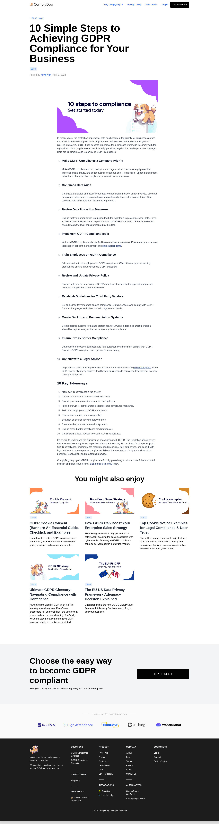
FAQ (101, 769)
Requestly (75, 780)
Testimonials (104, 765)
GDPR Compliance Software (79, 754)
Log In (165, 4)
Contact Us (131, 774)
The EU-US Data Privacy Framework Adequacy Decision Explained (105, 594)
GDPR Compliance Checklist (79, 761)
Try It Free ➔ (180, 4)
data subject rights (111, 246)
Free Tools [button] (151, 4)
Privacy (129, 765)
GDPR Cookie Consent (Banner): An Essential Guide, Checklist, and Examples (54, 527)
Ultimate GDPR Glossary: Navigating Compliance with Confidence (53, 594)
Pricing (130, 4)
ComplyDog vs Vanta (135, 798)
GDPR (33, 69)
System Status (160, 761)
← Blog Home (37, 18)
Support (157, 757)
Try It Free (103, 753)
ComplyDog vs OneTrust (132, 792)
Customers (103, 761)
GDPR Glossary (106, 774)
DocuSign (105, 791)
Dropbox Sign (106, 795)
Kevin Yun (46, 75)
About (129, 753)
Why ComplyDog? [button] (112, 4)
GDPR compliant (142, 367)
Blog (139, 4)
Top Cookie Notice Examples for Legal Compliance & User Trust (164, 527)
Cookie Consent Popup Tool (80, 799)
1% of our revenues (51, 765)
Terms (129, 761)
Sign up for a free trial (101, 464)
